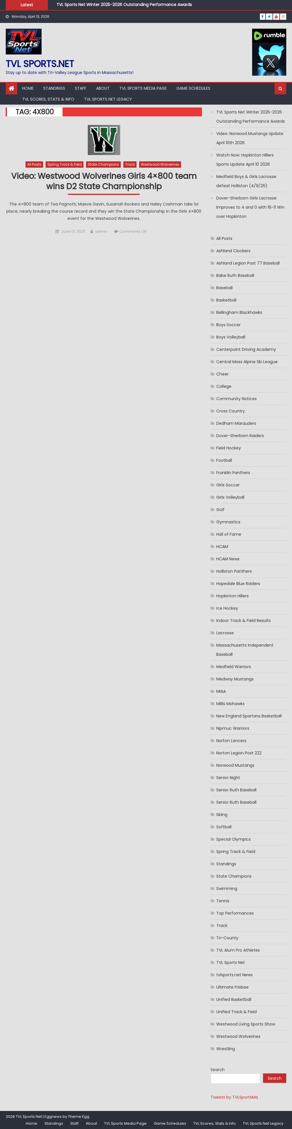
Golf (220, 509)
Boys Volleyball (230, 337)
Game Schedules (193, 88)
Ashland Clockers (233, 251)
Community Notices (236, 399)
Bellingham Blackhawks (239, 312)
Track (130, 164)
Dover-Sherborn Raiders (240, 436)
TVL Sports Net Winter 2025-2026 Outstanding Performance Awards (124, 4)
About (103, 88)
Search (218, 1070)
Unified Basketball (233, 999)
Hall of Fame (228, 534)
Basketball (226, 300)
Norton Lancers (231, 740)
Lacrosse (225, 633)
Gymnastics (228, 522)
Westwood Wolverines (160, 164)
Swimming (226, 888)
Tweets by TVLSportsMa (234, 1097)
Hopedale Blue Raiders (238, 583)
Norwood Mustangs (235, 765)
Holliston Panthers (234, 571)
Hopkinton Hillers (232, 596)
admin (101, 231)
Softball (223, 827)
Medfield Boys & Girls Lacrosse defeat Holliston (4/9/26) (246, 181)
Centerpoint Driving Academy (246, 349)
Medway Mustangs (235, 679)
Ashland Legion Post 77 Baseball (248, 263)
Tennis (222, 901)
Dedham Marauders (236, 423)
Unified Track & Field (236, 1012)
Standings (54, 88)
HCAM (222, 546)
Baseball (224, 288)
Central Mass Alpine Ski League (247, 362)
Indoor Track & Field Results (243, 620)
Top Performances (235, 913)
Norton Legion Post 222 (239, 753)
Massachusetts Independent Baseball (245, 649)
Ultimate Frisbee (232, 987)
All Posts (34, 164)
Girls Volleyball (230, 497)
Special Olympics (233, 839)
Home (28, 88)
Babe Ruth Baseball (235, 275)
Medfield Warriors (233, 667)
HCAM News (228, 559)
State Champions (103, 164)
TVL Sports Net (230, 962)
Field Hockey (228, 448)
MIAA (221, 691)
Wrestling (225, 1049)
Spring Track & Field (64, 164)
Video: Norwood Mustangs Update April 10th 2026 (249, 138)
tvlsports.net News (234, 975)
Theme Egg (78, 1116)
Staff (80, 88)
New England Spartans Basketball (249, 716)
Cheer (222, 374)
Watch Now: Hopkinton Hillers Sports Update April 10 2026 (245, 159)
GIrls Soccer (228, 485)
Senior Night (228, 777)
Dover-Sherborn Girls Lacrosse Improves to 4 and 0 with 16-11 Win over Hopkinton (250, 207)
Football (224, 460)
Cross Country (230, 411)
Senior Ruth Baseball (236, 790)
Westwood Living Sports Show (245, 1024)
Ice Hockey (227, 608)
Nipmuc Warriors (232, 728)
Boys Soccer (228, 325)
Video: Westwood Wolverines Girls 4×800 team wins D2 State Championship (104, 181)
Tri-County (227, 938)
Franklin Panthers (233, 473)
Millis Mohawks (230, 704)
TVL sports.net (40, 63)
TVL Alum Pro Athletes (238, 950)
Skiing (221, 814)
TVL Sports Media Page (143, 88)
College (223, 386)
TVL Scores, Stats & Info (48, 99)
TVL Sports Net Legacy (108, 99)
